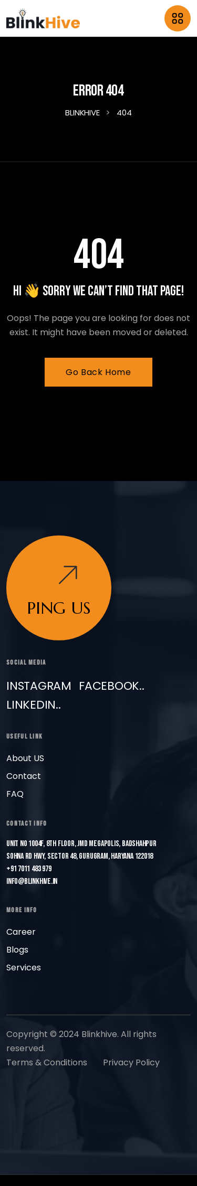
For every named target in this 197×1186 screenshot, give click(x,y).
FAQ (15, 793)
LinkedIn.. (33, 704)
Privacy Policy (131, 1062)
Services (23, 967)
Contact (23, 776)
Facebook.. (111, 685)
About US (25, 758)
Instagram (38, 685)
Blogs (17, 949)
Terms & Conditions (46, 1062)
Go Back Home (98, 372)
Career (21, 931)
